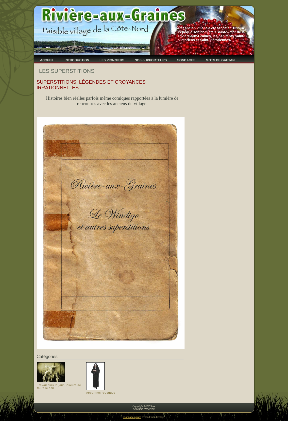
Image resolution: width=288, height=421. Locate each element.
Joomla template (132, 417)
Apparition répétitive (100, 392)
